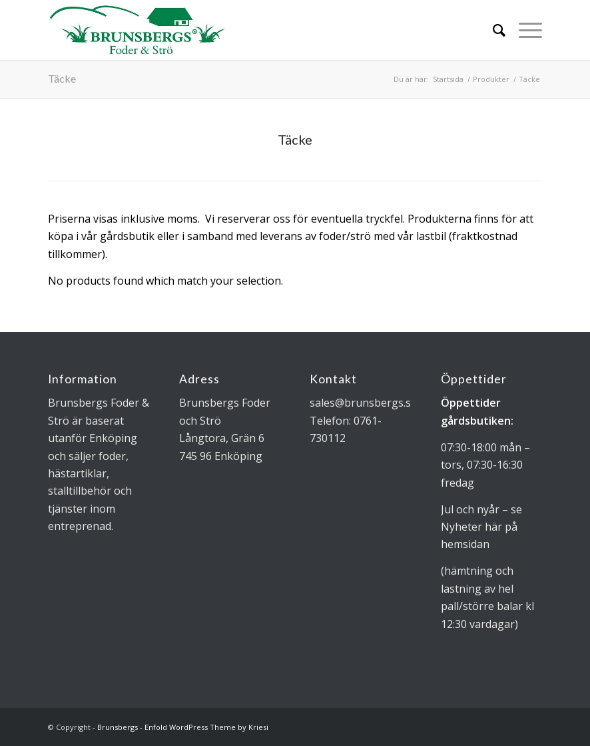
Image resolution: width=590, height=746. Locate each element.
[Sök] (492, 30)
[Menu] (523, 30)
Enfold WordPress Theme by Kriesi (206, 727)
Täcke (62, 78)
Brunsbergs (117, 727)
